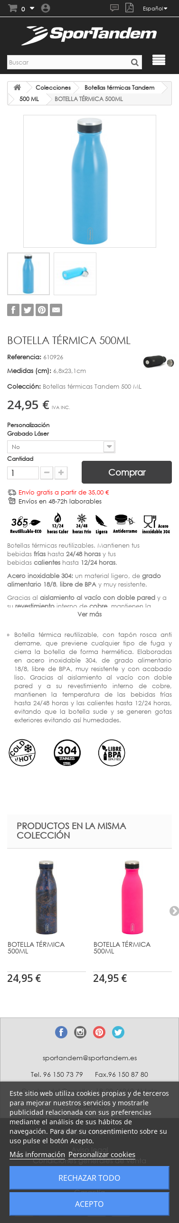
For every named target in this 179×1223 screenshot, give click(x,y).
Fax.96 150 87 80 (121, 1074)
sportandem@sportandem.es (90, 1058)
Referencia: (24, 357)
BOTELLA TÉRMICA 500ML (36, 947)
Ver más (89, 614)
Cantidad (20, 458)
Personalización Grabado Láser (28, 429)
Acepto (89, 1204)
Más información (37, 1154)
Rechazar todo (89, 1178)
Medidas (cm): (29, 370)
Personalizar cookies (101, 1154)
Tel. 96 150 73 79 (57, 1074)
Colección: (24, 386)
